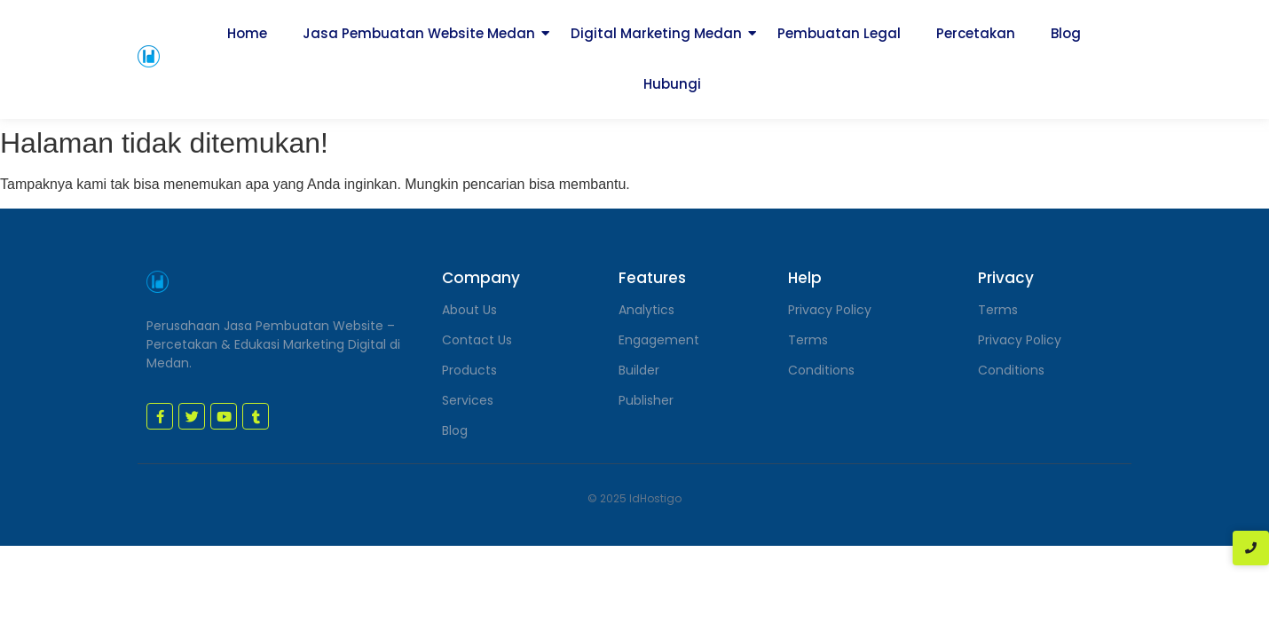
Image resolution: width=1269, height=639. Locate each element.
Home (247, 33)
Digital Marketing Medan (656, 33)
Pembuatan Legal (839, 33)
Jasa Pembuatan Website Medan (419, 33)
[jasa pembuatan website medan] (149, 56)
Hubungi (672, 84)
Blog (1066, 33)
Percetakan (975, 33)
